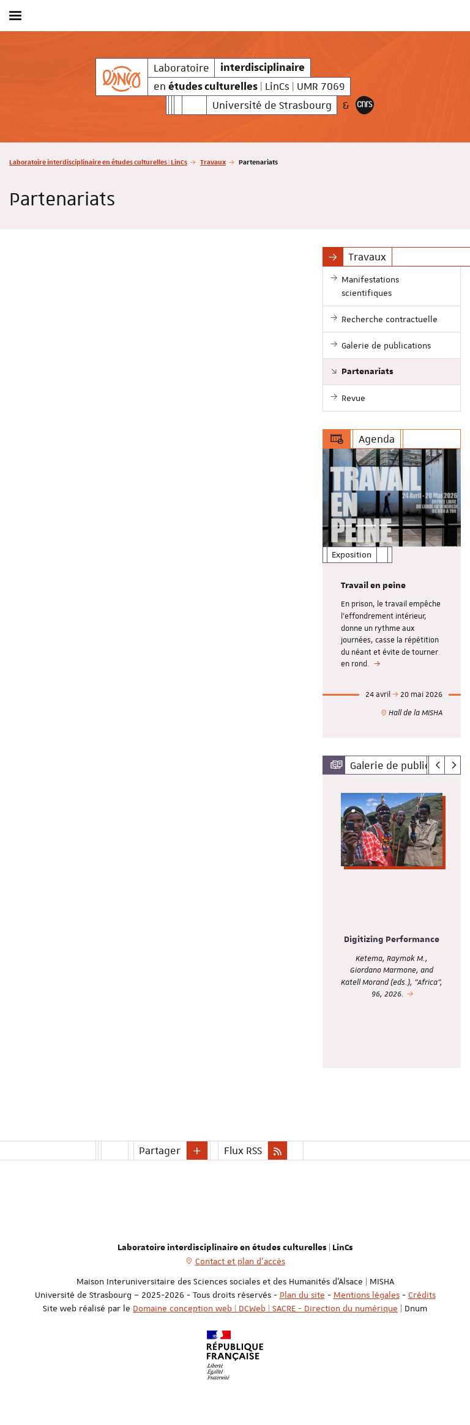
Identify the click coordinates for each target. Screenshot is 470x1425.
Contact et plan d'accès (240, 1261)
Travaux (213, 161)
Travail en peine (373, 585)
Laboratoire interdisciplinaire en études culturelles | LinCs (98, 161)
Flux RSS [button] (243, 1150)
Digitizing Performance (391, 939)
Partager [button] (160, 1150)
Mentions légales (367, 1294)
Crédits (422, 1294)
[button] (197, 1150)
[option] (392, 593)
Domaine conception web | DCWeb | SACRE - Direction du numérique (265, 1308)
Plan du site (302, 1294)
